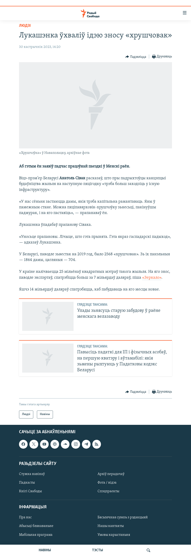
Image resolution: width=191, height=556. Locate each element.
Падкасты (27, 483)
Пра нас (25, 517)
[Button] (135, 56)
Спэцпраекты (108, 491)
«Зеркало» (151, 278)
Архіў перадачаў (111, 474)
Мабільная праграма (36, 534)
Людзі (25, 26)
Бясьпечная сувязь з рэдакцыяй (123, 517)
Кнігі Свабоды (30, 491)
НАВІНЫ (45, 550)
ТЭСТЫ (97, 550)
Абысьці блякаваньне (36, 526)
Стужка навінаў (32, 474)
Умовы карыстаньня (114, 534)
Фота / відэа (107, 483)
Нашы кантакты (111, 526)
